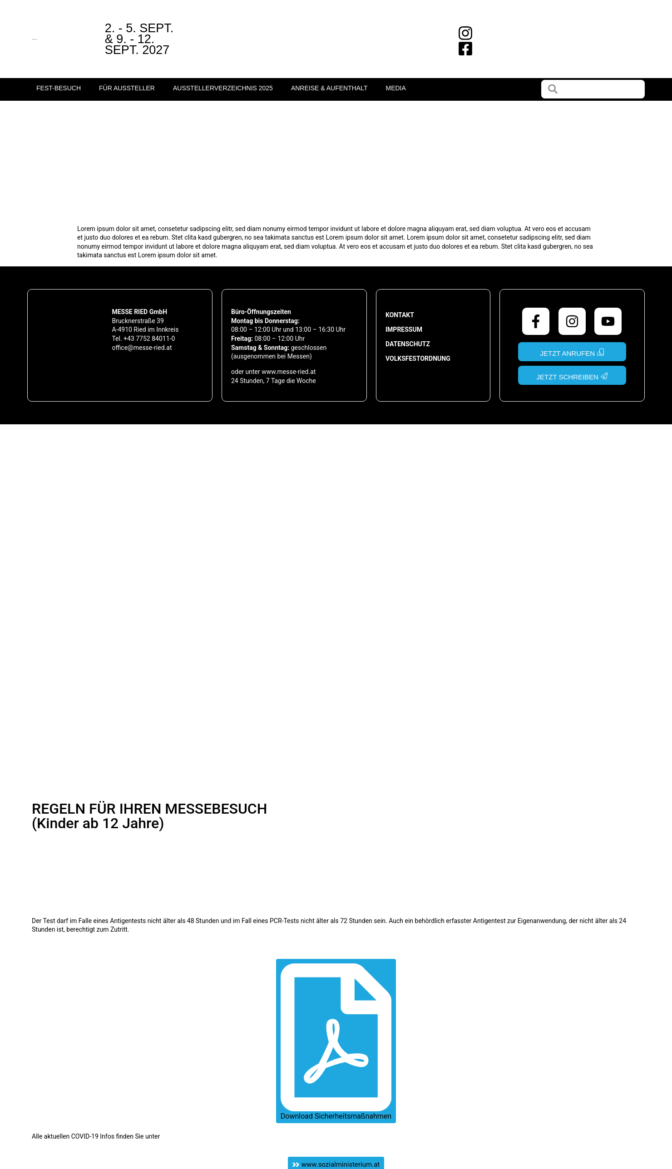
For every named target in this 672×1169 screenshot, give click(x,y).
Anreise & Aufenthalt (329, 88)
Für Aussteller (127, 88)
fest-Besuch (58, 88)
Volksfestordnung (417, 358)
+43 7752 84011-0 (149, 338)
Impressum (403, 329)
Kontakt (399, 315)
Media (395, 88)
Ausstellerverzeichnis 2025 (223, 88)
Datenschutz (407, 344)
